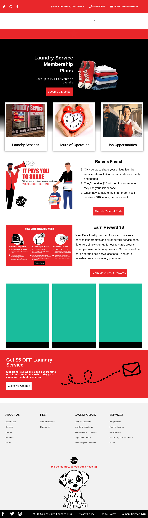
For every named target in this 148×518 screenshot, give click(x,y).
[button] (94, 22)
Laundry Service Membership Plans (53, 65)
